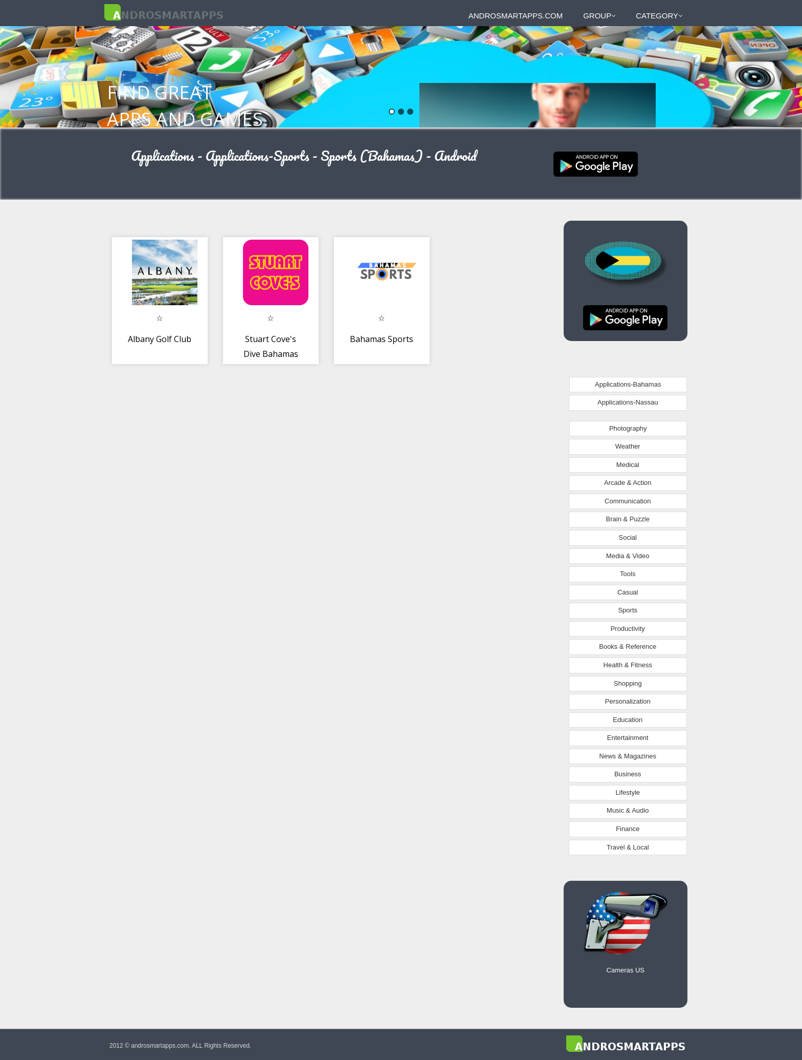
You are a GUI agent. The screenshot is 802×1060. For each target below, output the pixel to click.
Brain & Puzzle (628, 519)
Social (628, 537)
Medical (627, 465)
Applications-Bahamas (628, 384)
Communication (628, 501)
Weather (627, 446)
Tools (627, 574)
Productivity (628, 628)
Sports (627, 610)
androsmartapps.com (516, 15)
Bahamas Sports (381, 339)
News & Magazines (627, 756)
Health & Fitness (628, 665)
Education (627, 720)
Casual (627, 592)
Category (659, 15)
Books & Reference (627, 646)
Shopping (628, 683)
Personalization (628, 701)
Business (627, 774)
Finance (627, 829)
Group (599, 15)
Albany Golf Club (159, 339)
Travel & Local (628, 847)
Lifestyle (627, 792)
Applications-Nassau (627, 402)
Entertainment (628, 737)
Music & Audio (628, 810)
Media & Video (627, 556)
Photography (628, 428)
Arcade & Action (628, 482)
